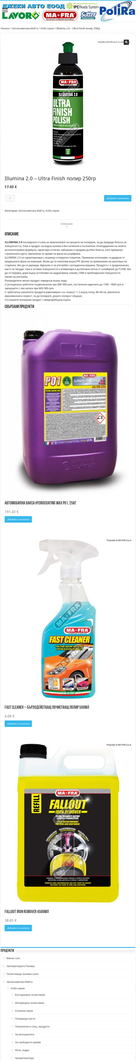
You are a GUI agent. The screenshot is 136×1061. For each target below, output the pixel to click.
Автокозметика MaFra (25, 28)
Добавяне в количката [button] (18, 519)
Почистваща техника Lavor (22, 974)
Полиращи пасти (25, 1018)
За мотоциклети (24, 1034)
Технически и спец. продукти (32, 1026)
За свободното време (28, 1042)
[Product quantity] (10, 198)
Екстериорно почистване (30, 994)
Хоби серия (47, 28)
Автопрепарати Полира (20, 966)
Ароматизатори (24, 1058)
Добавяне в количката (118, 198)
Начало (5, 28)
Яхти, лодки (22, 1050)
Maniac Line (13, 958)
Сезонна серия (24, 1010)
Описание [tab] (67, 223)
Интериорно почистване (29, 1002)
